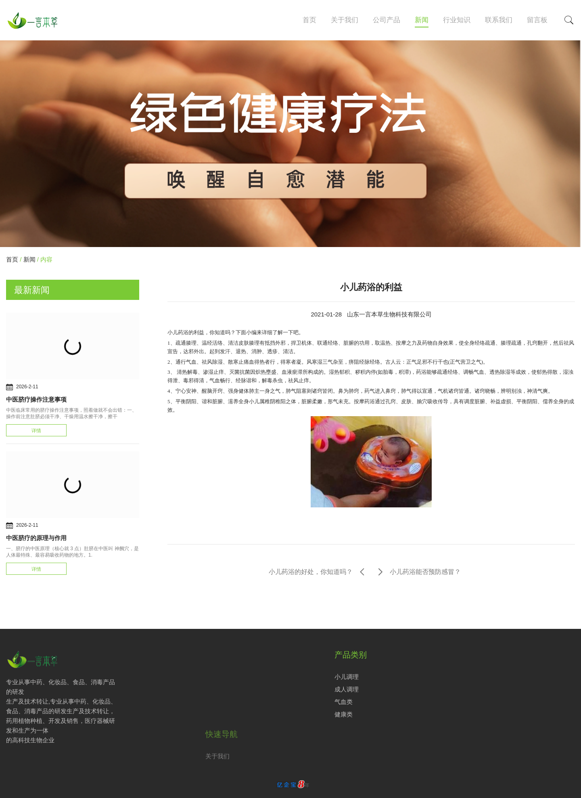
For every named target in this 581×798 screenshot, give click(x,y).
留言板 (537, 20)
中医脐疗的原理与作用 (36, 537)
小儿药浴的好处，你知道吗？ (311, 571)
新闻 (421, 20)
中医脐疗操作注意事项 (36, 399)
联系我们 (498, 20)
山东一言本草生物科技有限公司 (389, 314)
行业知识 (456, 20)
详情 (36, 431)
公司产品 (386, 20)
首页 (309, 20)
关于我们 (344, 20)
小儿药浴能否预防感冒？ (425, 571)
